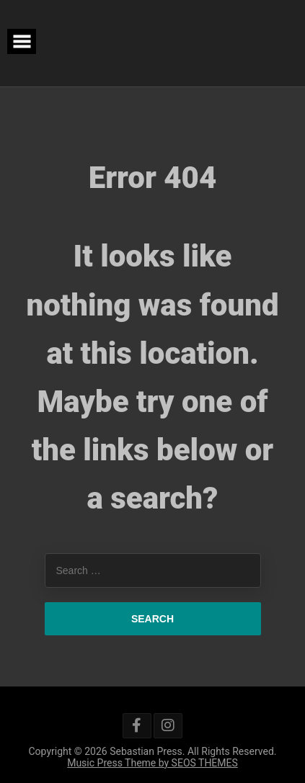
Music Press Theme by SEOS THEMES (152, 763)
